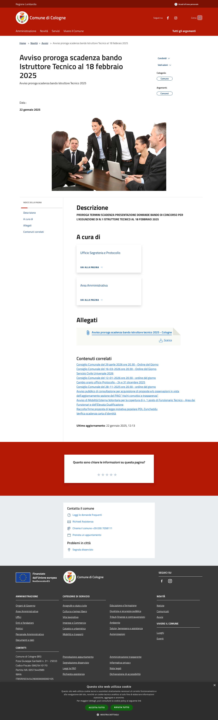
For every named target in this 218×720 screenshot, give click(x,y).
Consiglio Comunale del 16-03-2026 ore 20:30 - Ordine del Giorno (116, 369)
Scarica (165, 340)
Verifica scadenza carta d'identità (96, 413)
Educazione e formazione (123, 605)
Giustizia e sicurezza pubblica (125, 611)
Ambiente (115, 622)
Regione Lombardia (26, 4)
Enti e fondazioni (25, 623)
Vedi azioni (165, 65)
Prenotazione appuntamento (78, 657)
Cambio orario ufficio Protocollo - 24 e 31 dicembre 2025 (111, 382)
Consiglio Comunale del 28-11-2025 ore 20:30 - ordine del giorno (116, 387)
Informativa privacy (120, 662)
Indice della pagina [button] (32, 202)
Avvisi (45, 43)
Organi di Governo (25, 605)
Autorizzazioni (117, 634)
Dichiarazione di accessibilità (125, 674)
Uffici (18, 617)
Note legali (115, 668)
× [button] (214, 685)
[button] (109, 714)
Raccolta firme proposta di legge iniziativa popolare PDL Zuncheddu (117, 409)
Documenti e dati (25, 640)
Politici (19, 628)
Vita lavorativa (70, 617)
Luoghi (160, 633)
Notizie (160, 605)
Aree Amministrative (27, 611)
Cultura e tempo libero (75, 611)
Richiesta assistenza (74, 674)
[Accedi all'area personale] (186, 4)
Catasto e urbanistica (74, 628)
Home (23, 43)
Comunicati (163, 611)
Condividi (164, 58)
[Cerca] (198, 17)
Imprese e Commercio (74, 623)
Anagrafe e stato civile (75, 605)
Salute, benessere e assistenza (126, 628)
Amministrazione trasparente (125, 657)
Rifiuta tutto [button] (121, 707)
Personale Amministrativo (30, 634)
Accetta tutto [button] (97, 707)
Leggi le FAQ (69, 668)
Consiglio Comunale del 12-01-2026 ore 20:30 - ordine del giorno (116, 378)
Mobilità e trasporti (73, 634)
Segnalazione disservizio (76, 662)
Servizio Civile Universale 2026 (95, 373)
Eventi (160, 638)
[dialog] (109, 701)
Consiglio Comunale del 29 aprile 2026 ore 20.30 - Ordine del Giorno (117, 364)
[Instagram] (170, 17)
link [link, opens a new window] (139, 700)
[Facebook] (162, 17)
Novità (34, 43)
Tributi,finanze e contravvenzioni (127, 617)
